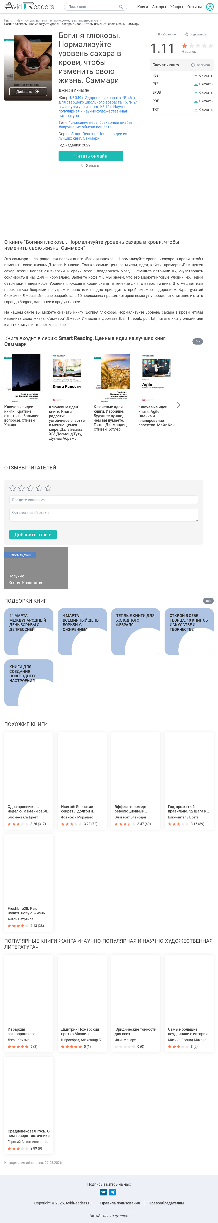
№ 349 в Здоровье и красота (95, 97)
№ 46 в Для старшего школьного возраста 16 (97, 99)
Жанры (176, 6)
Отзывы (194, 6)
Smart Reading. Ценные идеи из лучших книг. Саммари (93, 136)
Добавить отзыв (33, 534)
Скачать (206, 75)
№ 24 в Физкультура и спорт (98, 104)
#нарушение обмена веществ (85, 127)
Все (197, 341)
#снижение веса (83, 122)
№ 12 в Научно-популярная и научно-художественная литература (93, 111)
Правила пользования (120, 1203)
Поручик (16, 576)
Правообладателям (166, 1203)
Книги (142, 6)
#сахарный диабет (116, 122)
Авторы (159, 6)
